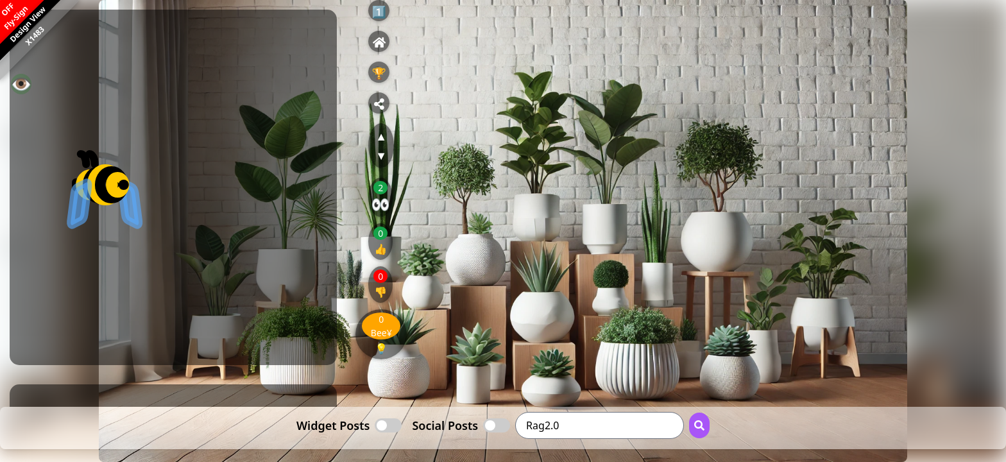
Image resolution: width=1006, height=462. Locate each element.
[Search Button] (699, 425)
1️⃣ (379, 11)
